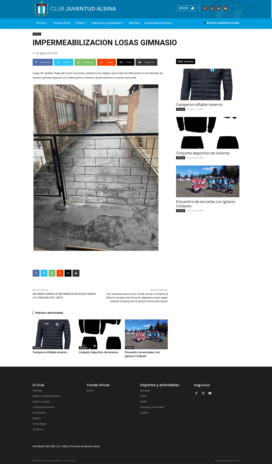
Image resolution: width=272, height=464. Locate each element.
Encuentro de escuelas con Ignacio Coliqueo (205, 203)
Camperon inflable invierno (46, 352)
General (37, 34)
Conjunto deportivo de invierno (94, 352)
